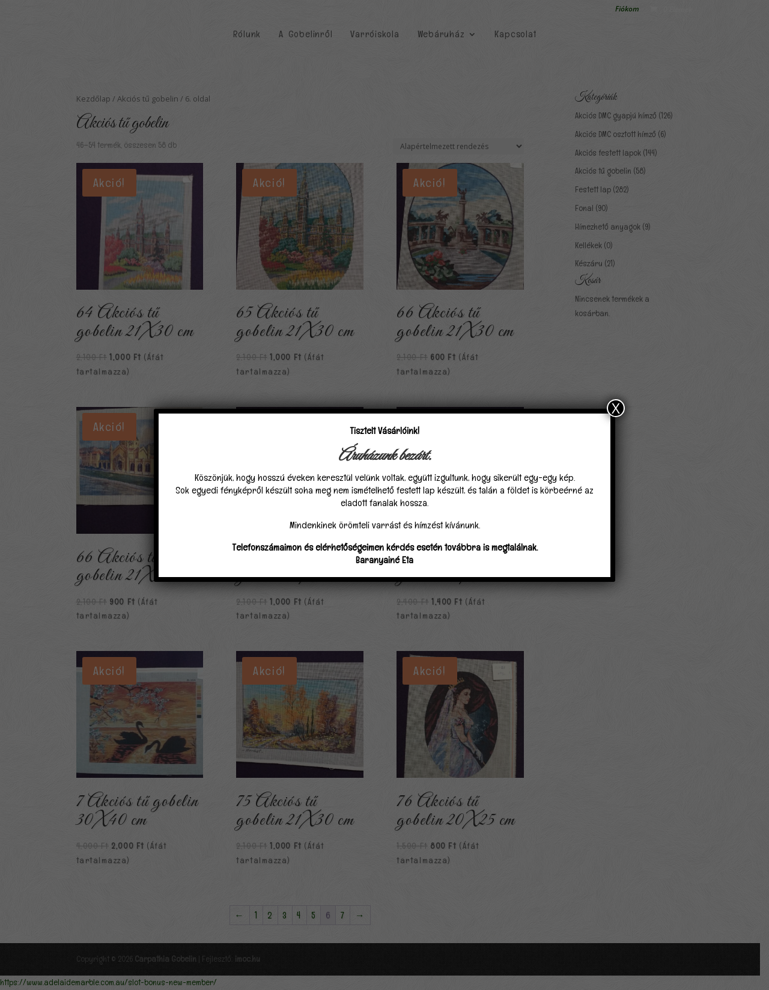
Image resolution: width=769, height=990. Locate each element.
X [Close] (616, 408)
